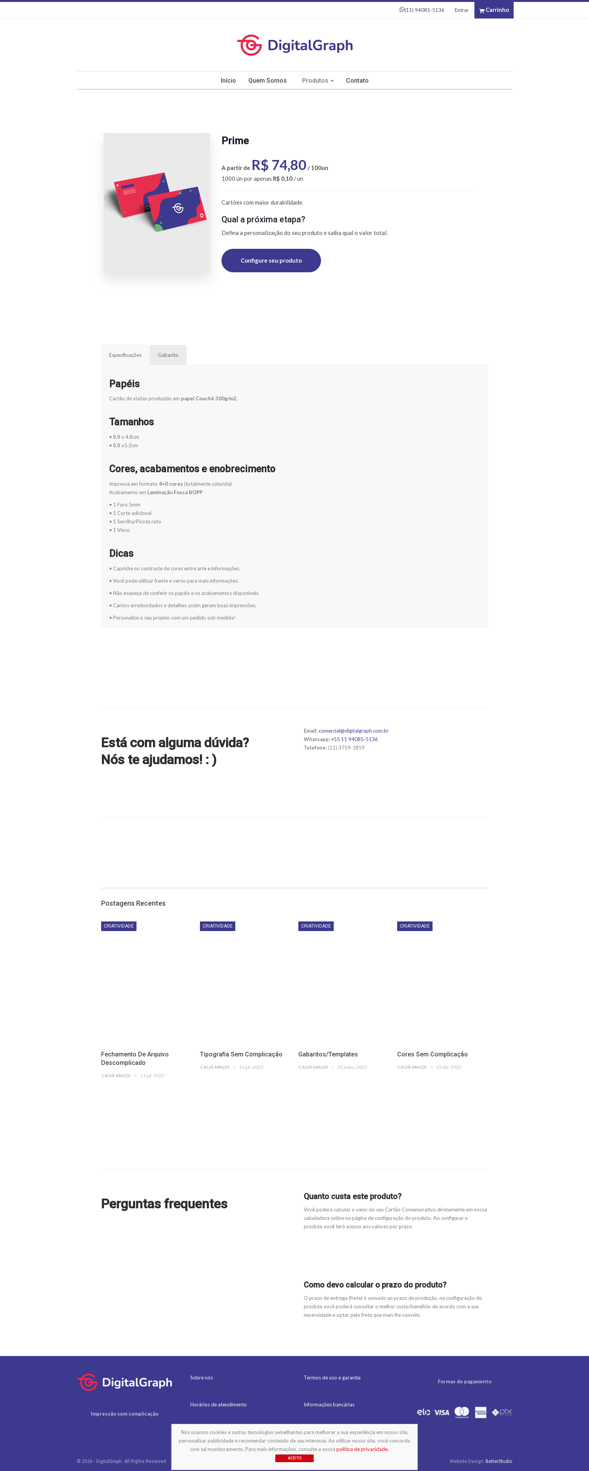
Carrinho (494, 10)
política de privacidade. (362, 1449)
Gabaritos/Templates (328, 1054)
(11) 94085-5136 (421, 10)
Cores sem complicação (432, 1054)
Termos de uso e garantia (332, 1377)
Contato (359, 80)
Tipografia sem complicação (241, 1054)
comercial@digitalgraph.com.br (354, 731)
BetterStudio (499, 1461)
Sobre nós (201, 1377)
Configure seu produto (271, 260)
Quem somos (267, 80)
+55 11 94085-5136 (354, 739)
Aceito (294, 1458)
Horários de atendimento (218, 1404)
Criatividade (119, 926)
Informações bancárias (329, 1404)
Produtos (316, 80)
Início (226, 80)
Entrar (462, 10)
